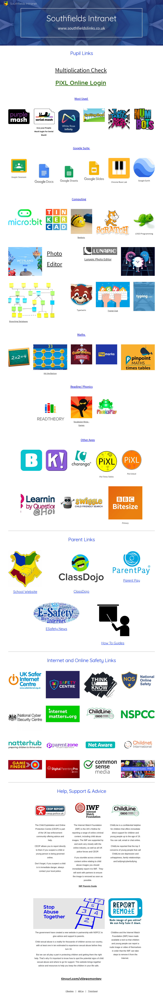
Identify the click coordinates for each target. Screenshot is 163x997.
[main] (81, 22)
